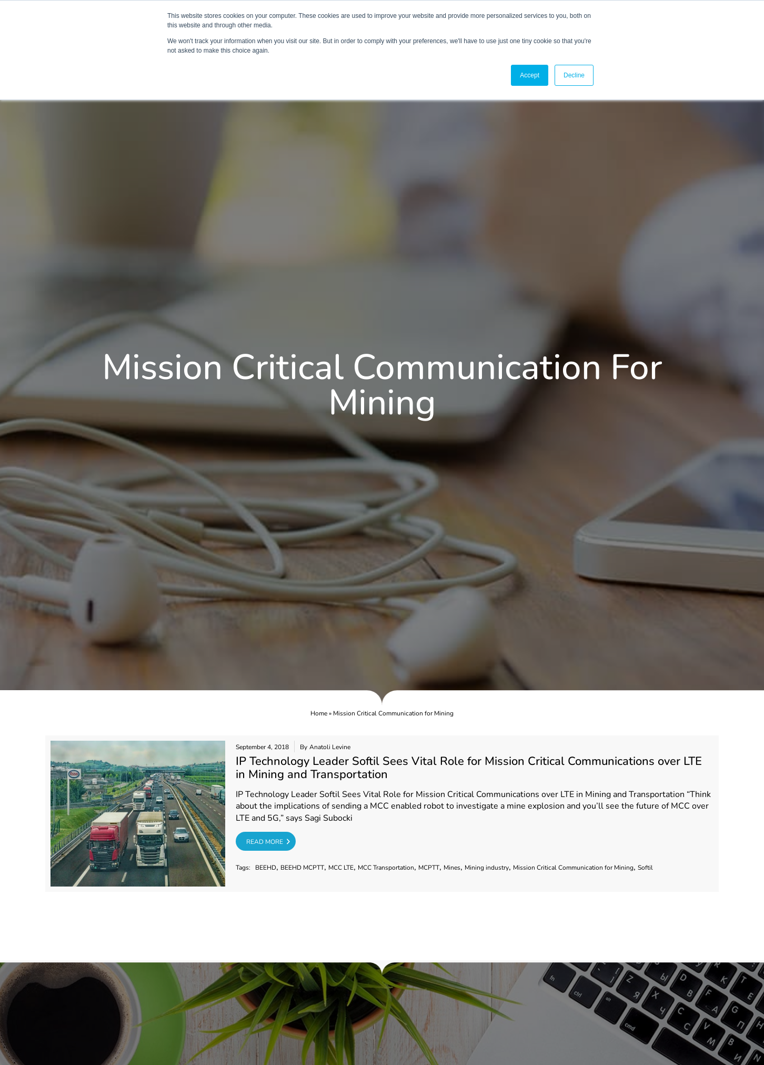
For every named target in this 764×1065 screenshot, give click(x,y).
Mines (452, 867)
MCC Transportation (386, 867)
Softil (645, 867)
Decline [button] (574, 75)
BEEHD (265, 867)
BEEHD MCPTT (302, 867)
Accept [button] (529, 75)
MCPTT (428, 867)
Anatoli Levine (329, 747)
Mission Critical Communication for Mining (573, 867)
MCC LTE (341, 867)
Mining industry (487, 867)
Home (318, 713)
